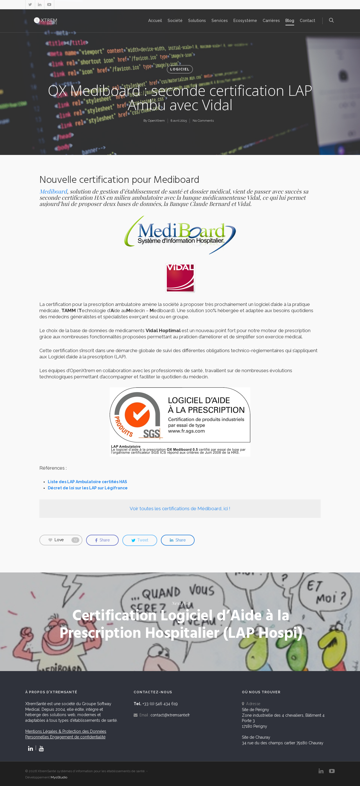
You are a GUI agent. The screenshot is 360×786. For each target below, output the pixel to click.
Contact (307, 20)
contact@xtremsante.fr (170, 715)
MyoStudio (59, 777)
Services (220, 20)
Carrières (271, 20)
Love (63, 540)
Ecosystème (245, 20)
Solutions (197, 20)
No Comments (203, 121)
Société (175, 20)
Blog (289, 20)
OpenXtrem (156, 121)
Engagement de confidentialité (77, 737)
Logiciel (180, 69)
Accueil (155, 20)
